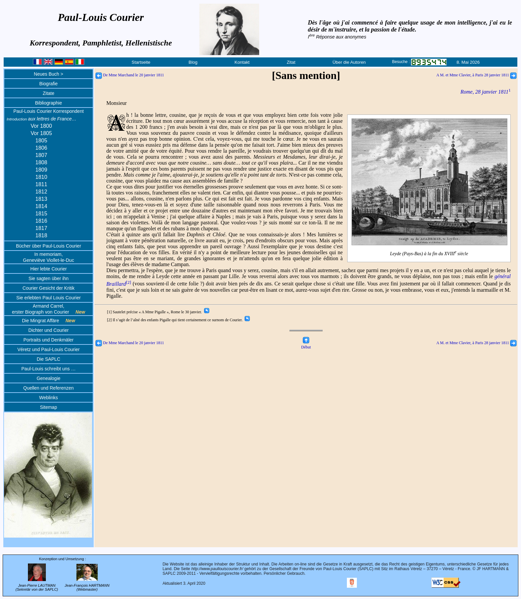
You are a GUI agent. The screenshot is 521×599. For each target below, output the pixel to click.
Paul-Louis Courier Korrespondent (48, 111)
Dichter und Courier (48, 330)
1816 (42, 221)
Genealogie (48, 378)
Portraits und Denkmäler (49, 339)
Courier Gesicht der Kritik (48, 288)
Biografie (48, 83)
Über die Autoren (349, 62)
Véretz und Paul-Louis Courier (48, 349)
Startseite (141, 62)
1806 (42, 148)
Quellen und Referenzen (48, 388)
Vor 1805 (41, 133)
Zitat (291, 62)
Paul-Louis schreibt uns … (48, 368)
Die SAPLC (48, 359)
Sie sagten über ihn (49, 278)
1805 (42, 140)
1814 (42, 206)
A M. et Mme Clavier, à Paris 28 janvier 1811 (476, 75)
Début (306, 344)
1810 (42, 177)
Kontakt (242, 62)
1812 (42, 191)
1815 (42, 213)
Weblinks (48, 397)
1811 (42, 184)
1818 (42, 235)
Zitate (48, 93)
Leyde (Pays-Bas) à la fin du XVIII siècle (429, 253)
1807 (42, 155)
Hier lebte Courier (48, 268)
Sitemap (48, 407)
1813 (42, 199)
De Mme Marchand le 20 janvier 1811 (129, 75)
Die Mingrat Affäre (48, 320)
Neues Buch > (48, 74)
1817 (42, 228)
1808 (42, 162)
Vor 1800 (41, 126)
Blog (193, 62)
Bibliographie (48, 103)
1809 (42, 170)
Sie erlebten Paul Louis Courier (48, 297)
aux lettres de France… (41, 118)
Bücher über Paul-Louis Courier (48, 246)
